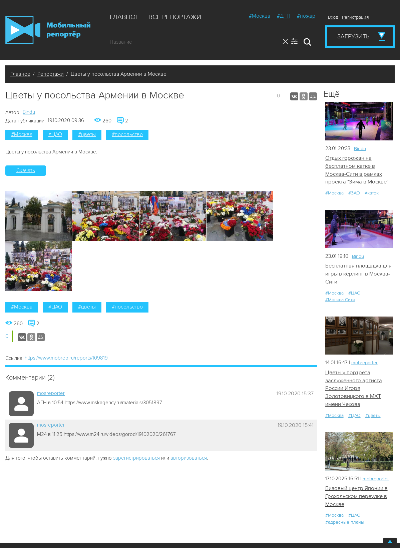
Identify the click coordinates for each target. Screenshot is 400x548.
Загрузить (353, 36)
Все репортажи (174, 17)
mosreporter (51, 393)
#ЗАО (354, 193)
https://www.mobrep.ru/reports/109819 (66, 358)
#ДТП (283, 16)
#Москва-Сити (340, 301)
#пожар (306, 16)
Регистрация (355, 17)
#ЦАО (55, 134)
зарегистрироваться (136, 458)
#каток (372, 193)
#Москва (259, 16)
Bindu (29, 112)
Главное (124, 17)
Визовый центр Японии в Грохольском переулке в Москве (357, 498)
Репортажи (50, 74)
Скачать (25, 170)
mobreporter (365, 364)
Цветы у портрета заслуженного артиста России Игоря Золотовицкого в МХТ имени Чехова (353, 390)
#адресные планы (344, 524)
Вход (333, 17)
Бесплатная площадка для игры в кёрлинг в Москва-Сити (358, 275)
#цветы (87, 134)
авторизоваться (188, 458)
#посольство (127, 134)
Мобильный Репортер (47, 30)
